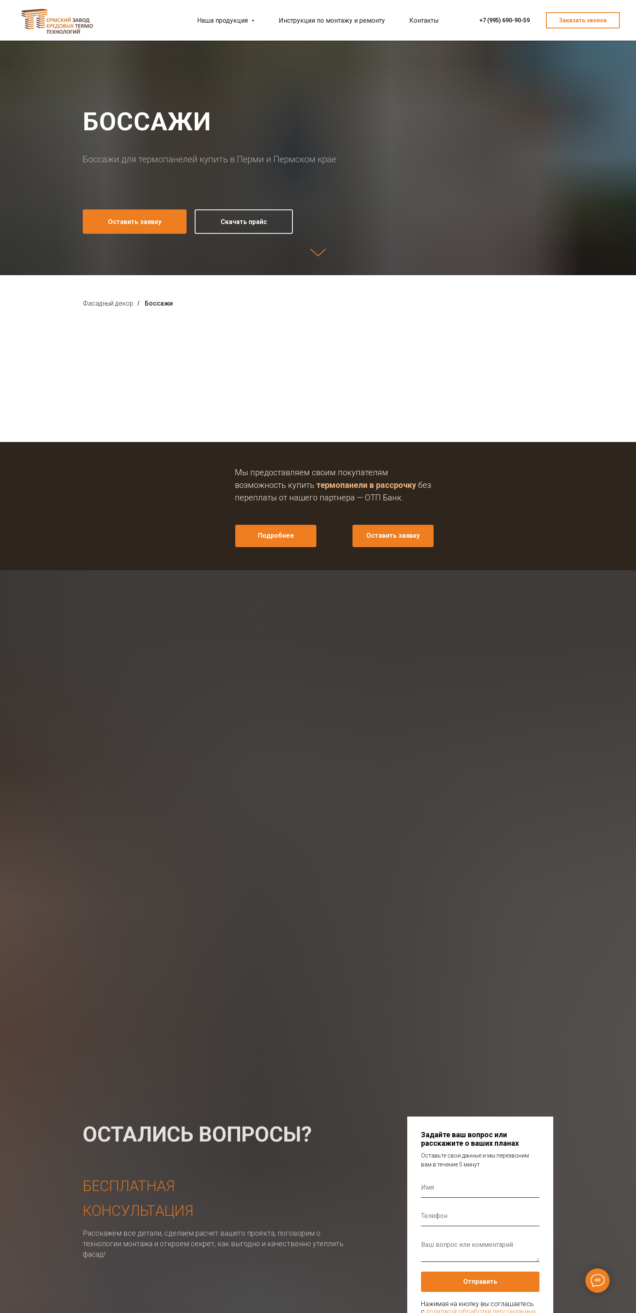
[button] (135, 221)
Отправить (480, 1281)
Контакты (424, 20)
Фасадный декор (108, 303)
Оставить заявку (393, 535)
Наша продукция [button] (223, 20)
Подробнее (276, 535)
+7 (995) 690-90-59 (504, 20)
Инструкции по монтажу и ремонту (332, 20)
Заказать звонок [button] (583, 20)
